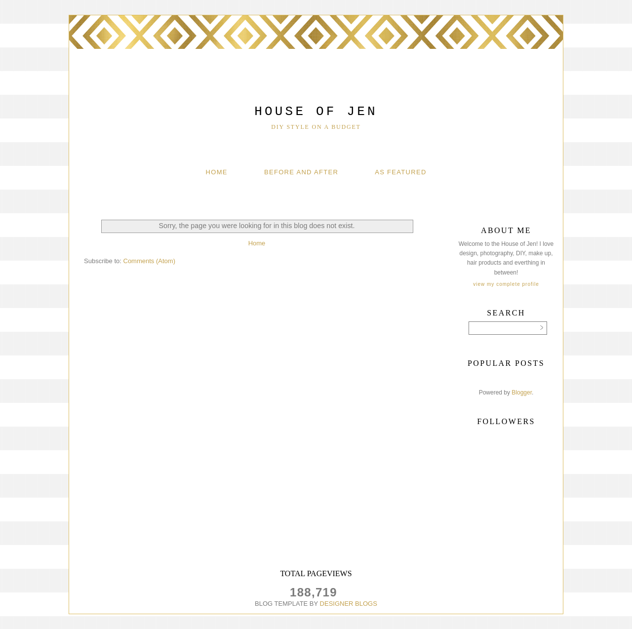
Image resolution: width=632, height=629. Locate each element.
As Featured (400, 172)
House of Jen (316, 111)
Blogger (522, 392)
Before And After (301, 172)
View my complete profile (506, 284)
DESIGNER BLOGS (348, 603)
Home (217, 172)
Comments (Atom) (149, 261)
